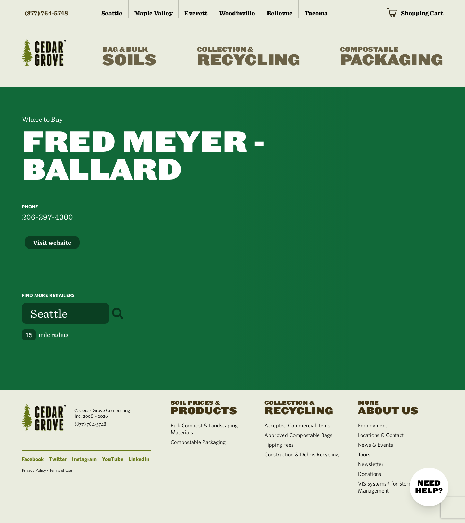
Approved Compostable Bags (298, 435)
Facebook (33, 459)
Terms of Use (60, 470)
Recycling (248, 57)
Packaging (391, 57)
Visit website (52, 242)
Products (208, 407)
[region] (348, 238)
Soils (129, 57)
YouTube (112, 459)
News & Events (375, 445)
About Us (396, 407)
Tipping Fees (279, 445)
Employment (372, 425)
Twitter (58, 459)
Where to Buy (42, 119)
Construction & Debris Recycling (301, 454)
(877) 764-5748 (46, 13)
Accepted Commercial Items (297, 425)
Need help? (429, 487)
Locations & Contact (381, 435)
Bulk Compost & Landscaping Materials (204, 428)
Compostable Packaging (198, 442)
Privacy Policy (34, 470)
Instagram (84, 459)
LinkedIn (139, 459)
